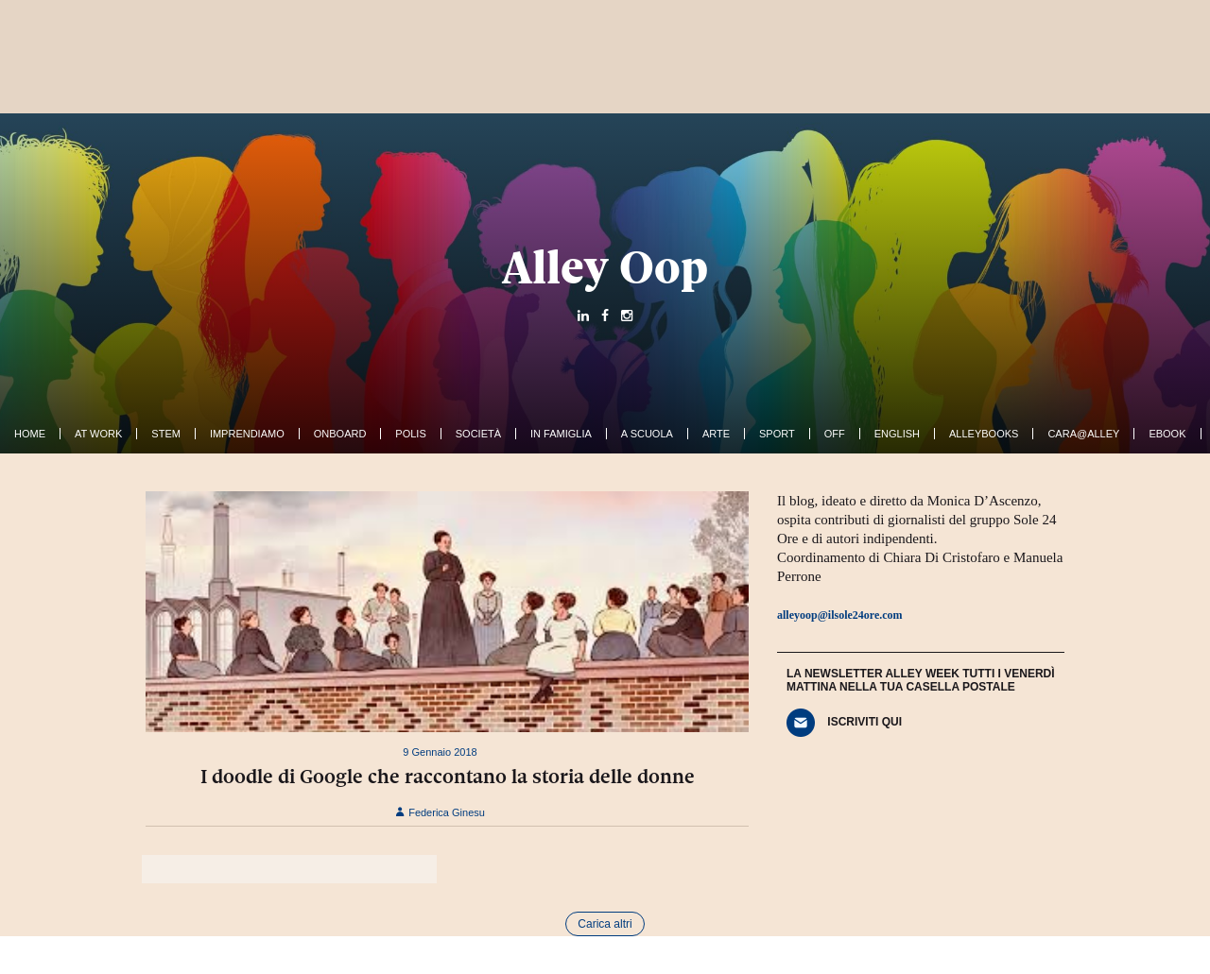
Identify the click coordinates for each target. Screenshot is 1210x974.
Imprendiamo (247, 433)
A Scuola (647, 433)
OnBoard (340, 433)
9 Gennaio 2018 (439, 752)
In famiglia (561, 433)
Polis (410, 433)
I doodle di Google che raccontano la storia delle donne (447, 776)
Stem (166, 433)
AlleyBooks (983, 433)
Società (478, 433)
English (897, 433)
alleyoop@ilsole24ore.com (840, 615)
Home (29, 433)
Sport (777, 433)
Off (834, 433)
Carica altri (604, 924)
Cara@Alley (1083, 433)
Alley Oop (605, 267)
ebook (1167, 433)
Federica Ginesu (440, 812)
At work (98, 433)
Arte (716, 433)
